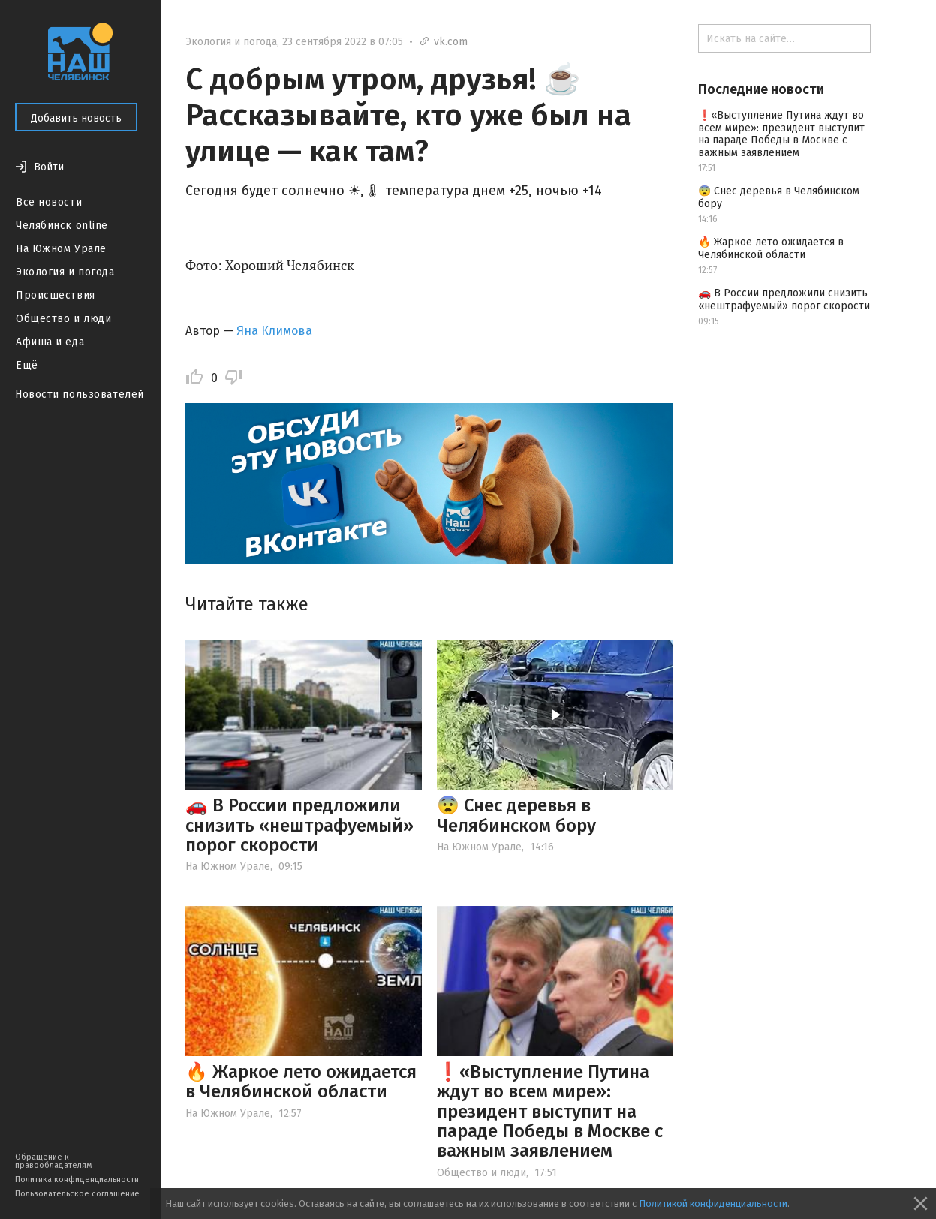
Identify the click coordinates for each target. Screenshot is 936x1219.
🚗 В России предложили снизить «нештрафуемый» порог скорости (299, 825)
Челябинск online (62, 225)
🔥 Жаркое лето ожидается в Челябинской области (301, 1081)
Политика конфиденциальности (77, 1179)
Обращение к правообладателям (53, 1161)
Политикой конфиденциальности (713, 1203)
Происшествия (55, 295)
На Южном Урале (61, 248)
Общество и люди (63, 318)
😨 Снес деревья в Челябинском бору (516, 815)
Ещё (27, 365)
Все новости (49, 202)
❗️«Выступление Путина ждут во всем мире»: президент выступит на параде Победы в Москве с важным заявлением (550, 1111)
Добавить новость (76, 118)
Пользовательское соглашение (77, 1194)
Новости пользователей (79, 394)
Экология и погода (65, 272)
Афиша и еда (50, 342)
